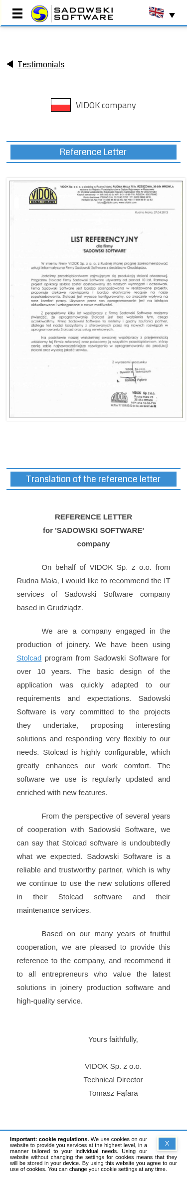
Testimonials (40, 64)
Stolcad (28, 658)
